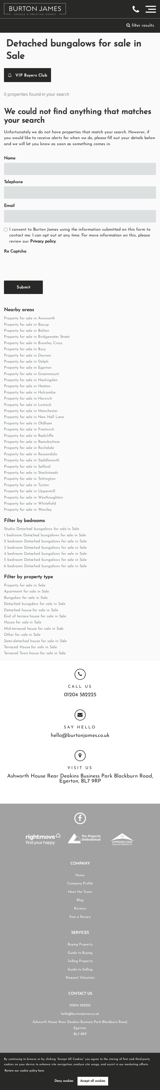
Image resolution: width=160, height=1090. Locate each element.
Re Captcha (15, 251)
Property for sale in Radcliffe (28, 436)
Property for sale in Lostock (27, 405)
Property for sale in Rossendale (30, 454)
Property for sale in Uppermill (29, 491)
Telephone (13, 182)
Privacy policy (43, 241)
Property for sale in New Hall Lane (34, 417)
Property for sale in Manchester (31, 411)
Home (80, 875)
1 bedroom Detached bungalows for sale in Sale (45, 535)
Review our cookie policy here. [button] (24, 1070)
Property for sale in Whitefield (30, 504)
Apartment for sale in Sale (26, 592)
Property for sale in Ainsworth (29, 318)
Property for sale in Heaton (27, 386)
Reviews (80, 908)
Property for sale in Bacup (26, 325)
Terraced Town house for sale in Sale (35, 653)
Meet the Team (80, 892)
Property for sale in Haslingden (31, 380)
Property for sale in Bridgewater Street (37, 337)
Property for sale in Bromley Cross (33, 343)
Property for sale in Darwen (27, 356)
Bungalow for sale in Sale (26, 598)
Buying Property (80, 944)
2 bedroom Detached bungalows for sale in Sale (45, 541)
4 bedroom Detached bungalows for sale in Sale (45, 554)
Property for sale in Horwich (28, 399)
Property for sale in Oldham (28, 423)
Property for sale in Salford (27, 467)
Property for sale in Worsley (28, 510)
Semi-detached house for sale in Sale (35, 641)
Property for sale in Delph (26, 362)
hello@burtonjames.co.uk (80, 735)
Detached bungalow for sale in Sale (34, 604)
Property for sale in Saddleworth (31, 460)
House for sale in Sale (22, 622)
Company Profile (80, 883)
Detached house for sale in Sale (31, 610)
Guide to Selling (80, 969)
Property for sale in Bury (25, 349)
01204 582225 (80, 695)
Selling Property (80, 961)
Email (9, 206)
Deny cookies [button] (63, 1081)
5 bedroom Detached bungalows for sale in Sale (45, 560)
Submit (23, 288)
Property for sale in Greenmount (31, 374)
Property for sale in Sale (24, 585)
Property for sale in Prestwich (29, 430)
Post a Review (80, 917)
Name (9, 158)
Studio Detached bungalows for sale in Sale (41, 529)
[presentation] (44, 266)
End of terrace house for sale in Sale (35, 616)
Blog (80, 900)
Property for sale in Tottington (30, 479)
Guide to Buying (80, 953)
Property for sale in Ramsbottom (32, 442)
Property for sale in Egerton (28, 368)
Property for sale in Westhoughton (33, 498)
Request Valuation (80, 977)
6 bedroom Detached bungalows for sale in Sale (45, 566)
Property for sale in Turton (26, 485)
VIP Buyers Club (27, 75)
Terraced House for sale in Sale (30, 647)
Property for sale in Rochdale (29, 448)
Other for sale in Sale (22, 635)
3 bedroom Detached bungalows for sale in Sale (45, 548)
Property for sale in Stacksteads (31, 473)
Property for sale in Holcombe (30, 393)
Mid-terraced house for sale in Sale (33, 629)
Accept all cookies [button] (92, 1081)
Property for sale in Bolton (26, 331)
